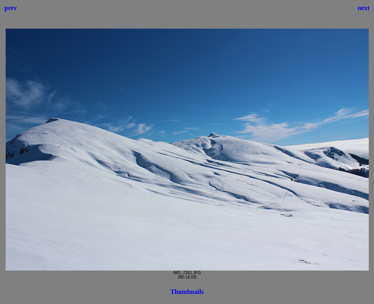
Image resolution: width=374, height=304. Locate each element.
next (364, 7)
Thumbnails (187, 291)
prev (10, 7)
